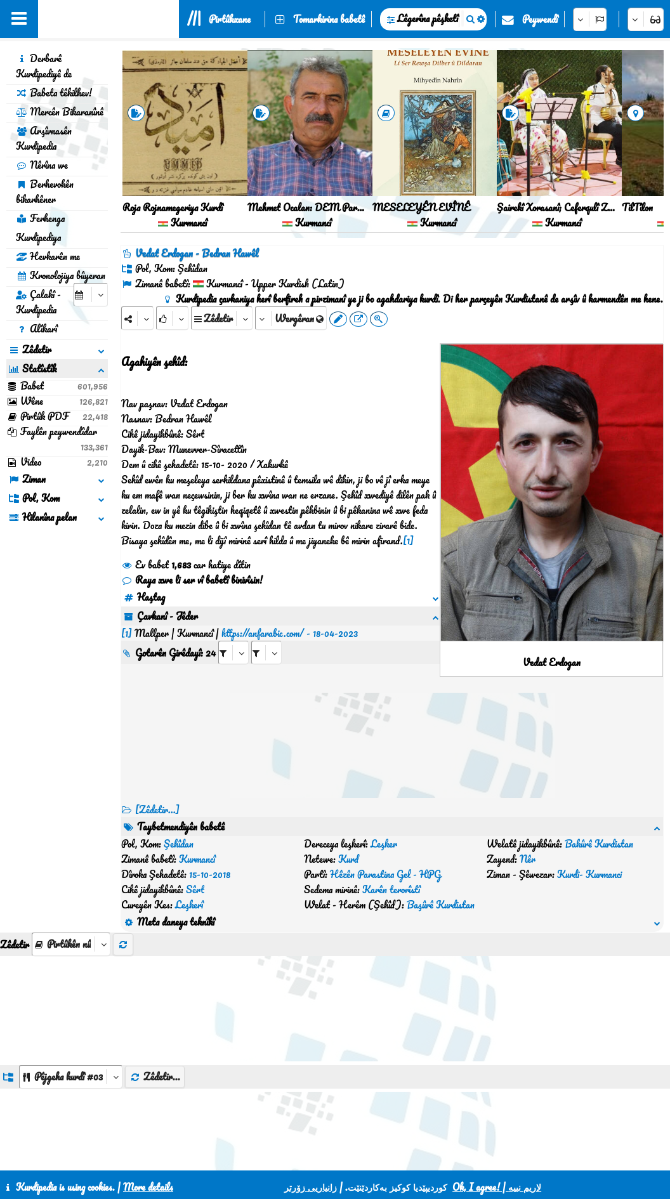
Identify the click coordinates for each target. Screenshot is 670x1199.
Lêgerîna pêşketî (427, 18)
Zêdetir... (154, 1000)
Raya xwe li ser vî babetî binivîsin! (192, 579)
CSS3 (362, 1155)
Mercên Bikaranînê (59, 111)
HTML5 (411, 1155)
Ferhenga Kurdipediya (40, 228)
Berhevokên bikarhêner (45, 191)
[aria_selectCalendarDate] (90, 295)
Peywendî (540, 19)
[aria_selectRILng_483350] (266, 637)
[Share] (137, 318)
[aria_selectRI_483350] (233, 637)
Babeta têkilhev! (54, 92)
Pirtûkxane (230, 19)
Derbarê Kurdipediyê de (44, 66)
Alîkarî (36, 328)
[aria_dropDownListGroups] (71, 1001)
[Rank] (172, 318)
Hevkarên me (48, 256)
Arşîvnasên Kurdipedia (44, 138)
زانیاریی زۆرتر (310, 1187)
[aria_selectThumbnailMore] (71, 868)
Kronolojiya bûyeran (60, 275)
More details (148, 1187)
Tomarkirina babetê (329, 19)
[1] (408, 540)
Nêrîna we (42, 165)
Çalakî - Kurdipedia (38, 302)
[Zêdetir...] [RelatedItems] (157, 809)
